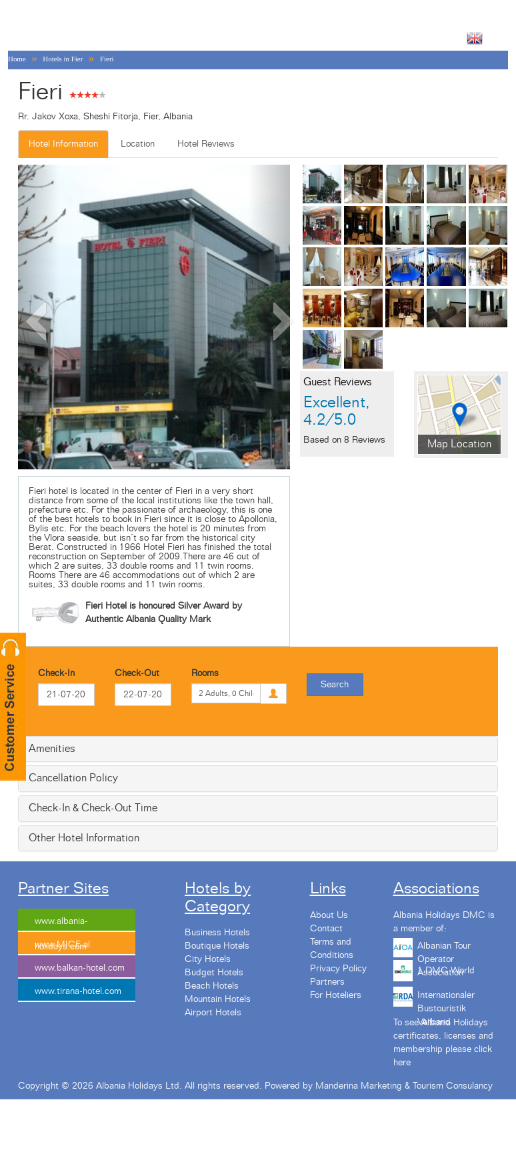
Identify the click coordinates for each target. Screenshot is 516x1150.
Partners (327, 982)
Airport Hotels (213, 1012)
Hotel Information (63, 144)
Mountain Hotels (218, 999)
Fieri (107, 59)
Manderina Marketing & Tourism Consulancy (404, 1086)
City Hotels (208, 959)
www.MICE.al (62, 944)
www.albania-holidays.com (61, 924)
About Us (329, 915)
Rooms (205, 673)
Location (138, 144)
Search (335, 684)
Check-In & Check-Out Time (93, 808)
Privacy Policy (338, 968)
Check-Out (137, 673)
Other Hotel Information (84, 838)
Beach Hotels (212, 986)
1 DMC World (446, 970)
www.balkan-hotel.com (80, 968)
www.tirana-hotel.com (78, 991)
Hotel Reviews (206, 144)
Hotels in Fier (63, 59)
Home (17, 59)
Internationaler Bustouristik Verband (446, 1000)
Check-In (56, 673)
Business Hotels (217, 932)
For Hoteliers (335, 995)
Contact (326, 928)
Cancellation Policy (73, 778)
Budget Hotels (214, 972)
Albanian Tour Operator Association (444, 950)
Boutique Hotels (217, 946)
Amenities (52, 748)
